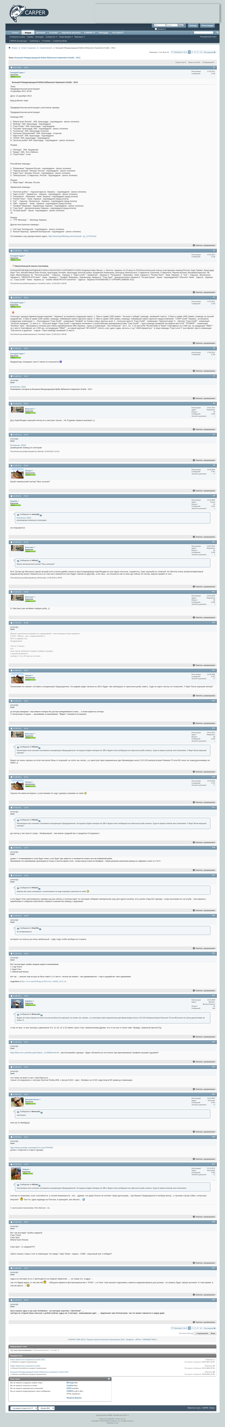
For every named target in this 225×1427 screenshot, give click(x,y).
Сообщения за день (17, 37)
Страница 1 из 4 (180, 52)
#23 (213, 1042)
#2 (214, 250)
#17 (213, 807)
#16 (213, 777)
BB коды (70, 1382)
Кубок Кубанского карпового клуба (25, 1366)
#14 (213, 701)
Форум (28, 33)
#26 (213, 1137)
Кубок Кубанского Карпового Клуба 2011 (27, 1359)
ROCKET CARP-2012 (77, 1339)
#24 (213, 1067)
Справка (30, 37)
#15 (213, 728)
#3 (214, 297)
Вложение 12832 (18, 445)
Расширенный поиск (208, 37)
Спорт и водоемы (28, 48)
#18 (213, 847)
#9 (214, 496)
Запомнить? (160, 29)
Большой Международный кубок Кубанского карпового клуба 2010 (39, 1372)
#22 (213, 995)
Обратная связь (194, 1408)
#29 (213, 1268)
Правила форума (74, 1398)
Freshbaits (46, 41)
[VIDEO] (70, 1391)
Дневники (40, 33)
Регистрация (207, 25)
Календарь (39, 37)
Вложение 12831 (18, 387)
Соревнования (46, 48)
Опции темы (180, 62)
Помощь (193, 25)
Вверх (213, 1333)
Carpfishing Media (60, 41)
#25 (213, 1094)
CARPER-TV (89, 33)
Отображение (208, 62)
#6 (214, 403)
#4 (214, 348)
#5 (214, 376)
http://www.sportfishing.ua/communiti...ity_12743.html (72, 236)
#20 (213, 915)
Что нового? (117, 33)
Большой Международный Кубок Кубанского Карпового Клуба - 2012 (47, 57)
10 (214, 1105)
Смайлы (70, 1385)
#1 (214, 67)
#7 (214, 434)
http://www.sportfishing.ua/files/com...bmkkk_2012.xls (43, 981)
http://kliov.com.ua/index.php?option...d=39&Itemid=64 (34, 1052)
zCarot (116, 1423)
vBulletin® (111, 1419)
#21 (213, 953)
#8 (214, 465)
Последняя (210, 52)
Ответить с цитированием (204, 245)
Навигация (78, 37)
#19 (213, 875)
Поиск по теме (193, 62)
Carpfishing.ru (34, 41)
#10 (213, 542)
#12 (213, 622)
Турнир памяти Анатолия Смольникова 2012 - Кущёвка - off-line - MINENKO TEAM (121, 1339)
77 (214, 474)
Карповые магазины (71, 33)
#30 (213, 1300)
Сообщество (50, 37)
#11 (213, 592)
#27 (213, 1164)
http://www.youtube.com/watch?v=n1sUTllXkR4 (31, 1147)
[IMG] (69, 1388)
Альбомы (53, 33)
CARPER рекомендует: (18, 41)
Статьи (15, 33)
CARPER (205, 1408)
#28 (213, 1222)
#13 (213, 670)
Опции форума (65, 37)
